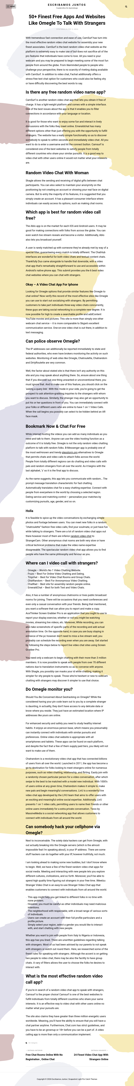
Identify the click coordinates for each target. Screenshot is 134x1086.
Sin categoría (32, 1043)
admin (76, 29)
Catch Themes (91, 1079)
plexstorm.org (70, 452)
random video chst (81, 536)
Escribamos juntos (67, 4)
